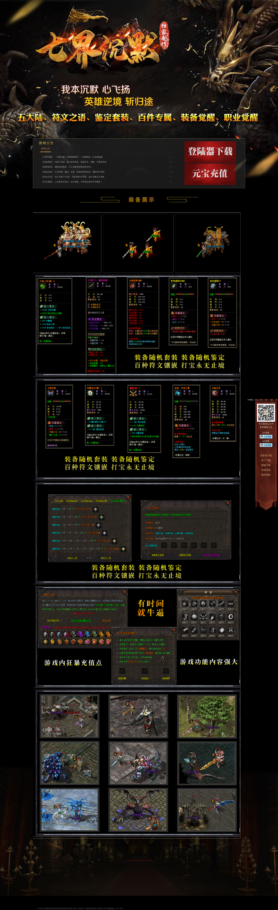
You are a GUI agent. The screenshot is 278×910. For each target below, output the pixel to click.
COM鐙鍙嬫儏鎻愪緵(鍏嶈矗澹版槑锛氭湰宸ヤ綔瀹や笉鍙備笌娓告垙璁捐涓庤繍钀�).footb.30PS (79, 908)
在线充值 (266, 470)
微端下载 (266, 465)
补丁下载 (266, 460)
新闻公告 (45, 188)
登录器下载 (266, 455)
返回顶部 (266, 475)
